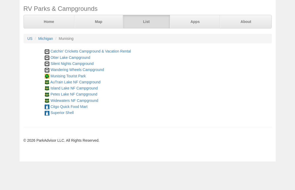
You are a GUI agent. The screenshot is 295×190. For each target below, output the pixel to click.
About (246, 22)
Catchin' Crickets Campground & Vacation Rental (90, 51)
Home (49, 22)
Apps (195, 22)
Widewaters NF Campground (74, 100)
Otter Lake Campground (70, 57)
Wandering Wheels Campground (77, 70)
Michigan (45, 38)
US (29, 38)
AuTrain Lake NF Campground (75, 82)
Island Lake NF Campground (74, 88)
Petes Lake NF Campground (73, 94)
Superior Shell (62, 113)
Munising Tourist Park (68, 76)
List (146, 22)
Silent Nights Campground (71, 63)
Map (98, 22)
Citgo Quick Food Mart (68, 106)
